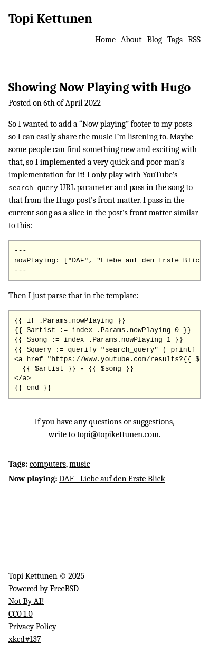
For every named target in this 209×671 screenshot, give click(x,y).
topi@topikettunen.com (118, 434)
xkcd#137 (24, 639)
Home (105, 39)
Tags (175, 39)
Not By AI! (26, 601)
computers (48, 464)
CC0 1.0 (20, 614)
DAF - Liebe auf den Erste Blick (112, 479)
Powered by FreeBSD (43, 588)
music (79, 464)
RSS (194, 39)
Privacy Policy (32, 626)
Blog (154, 39)
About (131, 39)
